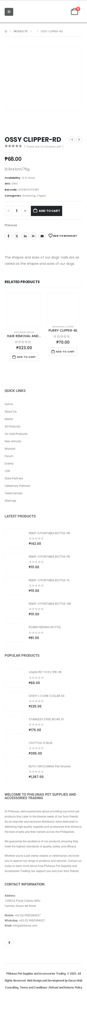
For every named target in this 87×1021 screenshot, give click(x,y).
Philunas (11, 225)
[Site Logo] (27, 12)
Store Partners (14, 478)
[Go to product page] (24, 310)
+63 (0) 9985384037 (28, 915)
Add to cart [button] (26, 357)
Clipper (41, 195)
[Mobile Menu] (9, 12)
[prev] (72, 139)
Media (9, 419)
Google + (33, 236)
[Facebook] (9, 942)
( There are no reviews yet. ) (43, 147)
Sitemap (10, 501)
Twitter (16, 236)
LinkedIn (25, 236)
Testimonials (14, 493)
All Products (12, 426)
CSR (7, 471)
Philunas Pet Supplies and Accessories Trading (35, 973)
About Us (11, 412)
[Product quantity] (17, 211)
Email (42, 236)
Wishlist (10, 449)
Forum (9, 456)
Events (9, 463)
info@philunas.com (25, 925)
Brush (30, 332)
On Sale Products (16, 434)
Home (9, 404)
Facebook (8, 236)
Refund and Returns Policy (65, 987)
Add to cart (49, 211)
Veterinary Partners (17, 486)
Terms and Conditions (33, 987)
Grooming (28, 195)
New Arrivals (13, 441)
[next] (79, 139)
